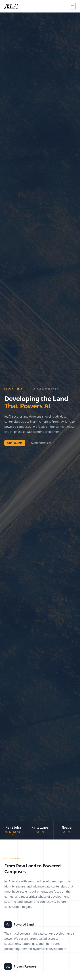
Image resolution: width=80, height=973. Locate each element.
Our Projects (14, 443)
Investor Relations (42, 443)
